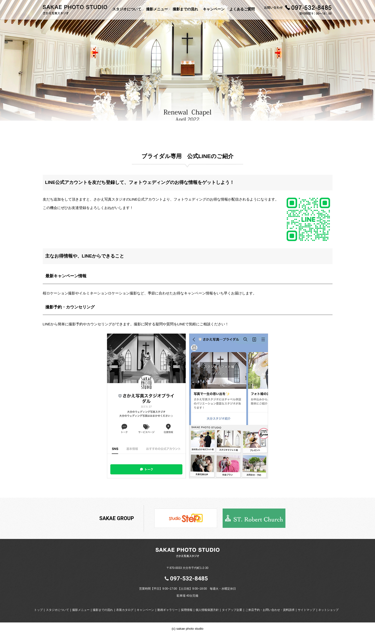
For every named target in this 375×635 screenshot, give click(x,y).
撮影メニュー (157, 9)
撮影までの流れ (185, 9)
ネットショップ (328, 610)
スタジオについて (126, 9)
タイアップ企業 (232, 610)
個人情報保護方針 (207, 610)
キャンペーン (214, 9)
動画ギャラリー (167, 610)
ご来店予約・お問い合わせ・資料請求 (270, 610)
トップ (38, 610)
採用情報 (186, 610)
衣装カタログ (125, 610)
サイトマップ (306, 610)
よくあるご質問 (242, 9)
